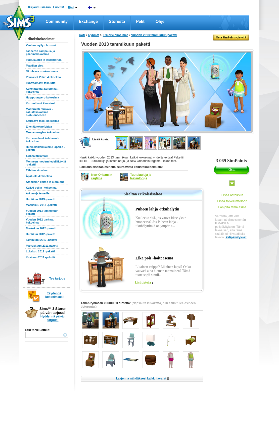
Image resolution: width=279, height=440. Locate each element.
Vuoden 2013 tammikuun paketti (154, 35)
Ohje (160, 21)
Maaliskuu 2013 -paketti (41, 204)
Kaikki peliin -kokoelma (41, 187)
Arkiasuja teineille (38, 193)
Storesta (117, 21)
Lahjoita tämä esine (232, 207)
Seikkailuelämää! (37, 155)
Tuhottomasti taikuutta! (41, 82)
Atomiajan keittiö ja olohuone (45, 181)
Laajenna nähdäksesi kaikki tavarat (142, 378)
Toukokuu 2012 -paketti (41, 228)
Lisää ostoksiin (232, 195)
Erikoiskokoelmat (115, 35)
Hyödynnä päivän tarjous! (52, 318)
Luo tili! (58, 7)
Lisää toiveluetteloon (232, 201)
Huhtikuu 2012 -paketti (40, 234)
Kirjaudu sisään (39, 7)
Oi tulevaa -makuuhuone (42, 71)
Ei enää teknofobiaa (39, 126)
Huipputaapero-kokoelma (42, 97)
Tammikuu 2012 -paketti (41, 239)
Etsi (71, 7)
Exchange (88, 21)
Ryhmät (93, 35)
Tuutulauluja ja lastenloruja (44, 59)
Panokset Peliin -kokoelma (43, 77)
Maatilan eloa (34, 65)
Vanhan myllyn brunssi (41, 45)
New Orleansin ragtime (101, 176)
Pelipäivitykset (235, 237)
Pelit (140, 21)
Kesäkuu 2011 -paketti (40, 257)
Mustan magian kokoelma (43, 132)
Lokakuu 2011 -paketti (40, 251)
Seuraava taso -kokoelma (42, 120)
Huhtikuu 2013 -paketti (40, 199)
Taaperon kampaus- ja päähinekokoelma (40, 52)
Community (57, 21)
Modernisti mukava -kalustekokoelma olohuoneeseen (39, 112)
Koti (82, 35)
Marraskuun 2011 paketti (42, 245)
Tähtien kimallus (37, 170)
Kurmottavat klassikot (40, 103)
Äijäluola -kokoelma (39, 176)
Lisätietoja (143, 282)
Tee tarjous (57, 278)
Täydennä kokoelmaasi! (54, 295)
